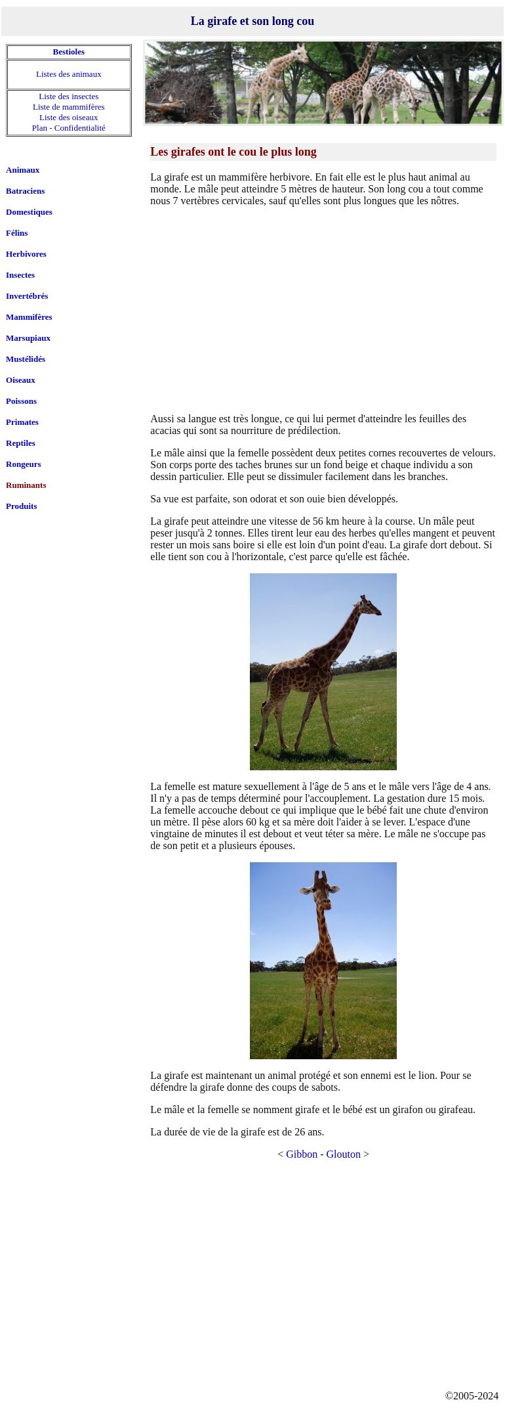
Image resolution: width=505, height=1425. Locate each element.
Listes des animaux (69, 74)
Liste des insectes (68, 96)
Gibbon (301, 1154)
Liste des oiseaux (68, 117)
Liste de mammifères (69, 107)
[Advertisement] (323, 309)
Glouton (344, 1154)
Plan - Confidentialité (69, 128)
